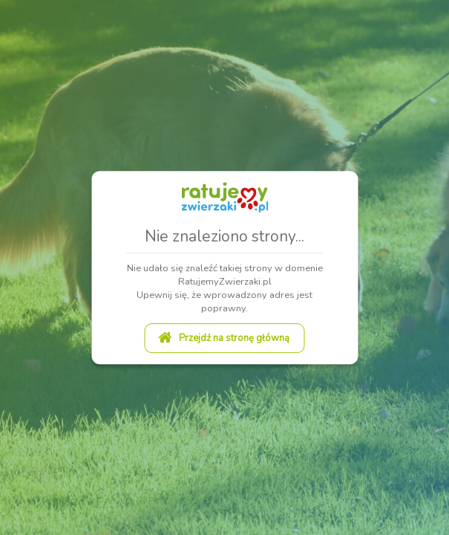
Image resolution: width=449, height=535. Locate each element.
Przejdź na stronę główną (223, 338)
